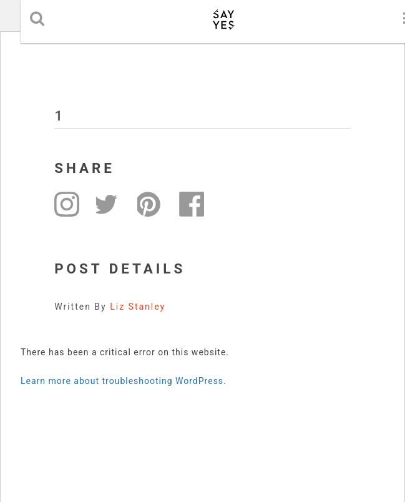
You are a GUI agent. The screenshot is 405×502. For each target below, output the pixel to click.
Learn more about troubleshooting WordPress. (124, 381)
